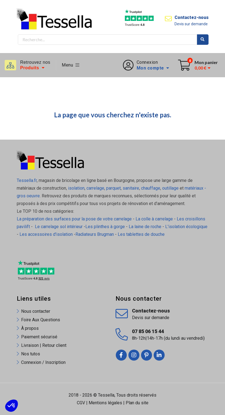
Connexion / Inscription (43, 362)
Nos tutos (30, 353)
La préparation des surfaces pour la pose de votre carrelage (74, 219)
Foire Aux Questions (40, 319)
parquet (113, 188)
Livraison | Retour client (43, 345)
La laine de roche (145, 226)
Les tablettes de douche (142, 234)
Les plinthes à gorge (105, 226)
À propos (30, 328)
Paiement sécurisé (39, 336)
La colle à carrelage (154, 219)
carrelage (95, 188)
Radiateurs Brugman (94, 234)
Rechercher (203, 39)
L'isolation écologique (186, 226)
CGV (81, 402)
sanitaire (131, 188)
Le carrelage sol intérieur (59, 226)
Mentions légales (105, 402)
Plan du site (137, 402)
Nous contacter (35, 311)
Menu (71, 65)
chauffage (150, 188)
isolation (76, 188)
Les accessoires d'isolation (46, 234)
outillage (170, 188)
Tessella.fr (27, 180)
